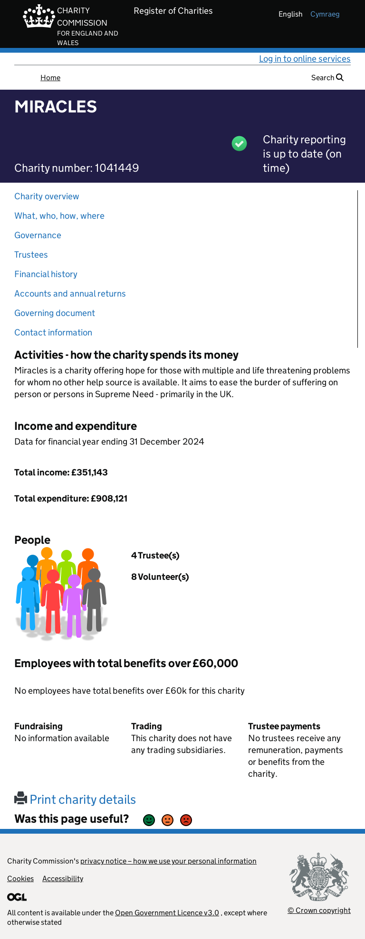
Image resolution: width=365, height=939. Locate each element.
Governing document (54, 312)
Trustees (31, 254)
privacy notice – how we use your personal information (168, 860)
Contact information (53, 332)
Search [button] (327, 77)
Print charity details (75, 799)
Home (50, 77)
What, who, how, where (59, 215)
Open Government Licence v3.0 (167, 912)
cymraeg (325, 14)
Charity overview (46, 196)
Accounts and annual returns (70, 293)
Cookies (20, 878)
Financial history (45, 274)
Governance (37, 235)
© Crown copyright (319, 910)
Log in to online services (305, 58)
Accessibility (62, 878)
